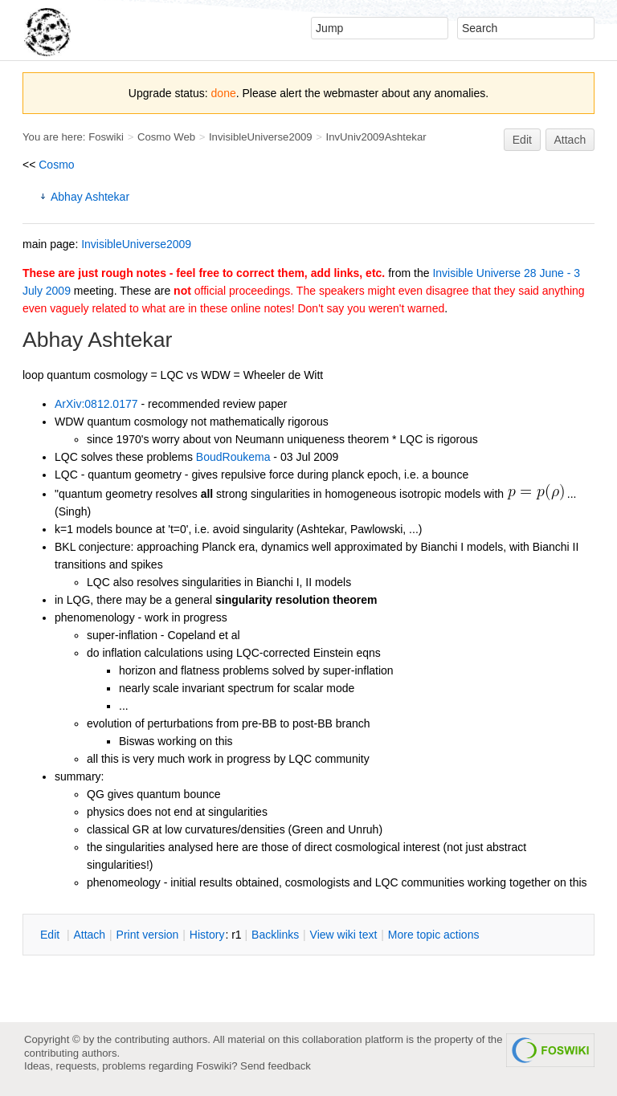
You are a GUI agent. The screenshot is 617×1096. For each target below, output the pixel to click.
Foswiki (106, 137)
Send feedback (275, 1066)
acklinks (275, 934)
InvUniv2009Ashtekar (376, 137)
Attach (570, 139)
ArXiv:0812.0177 (96, 403)
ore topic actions (434, 934)
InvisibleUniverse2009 (261, 137)
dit (51, 934)
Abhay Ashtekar (90, 196)
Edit (522, 139)
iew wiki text (344, 934)
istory (207, 934)
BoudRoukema (233, 456)
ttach (89, 934)
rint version (147, 934)
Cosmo (56, 164)
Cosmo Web (166, 137)
